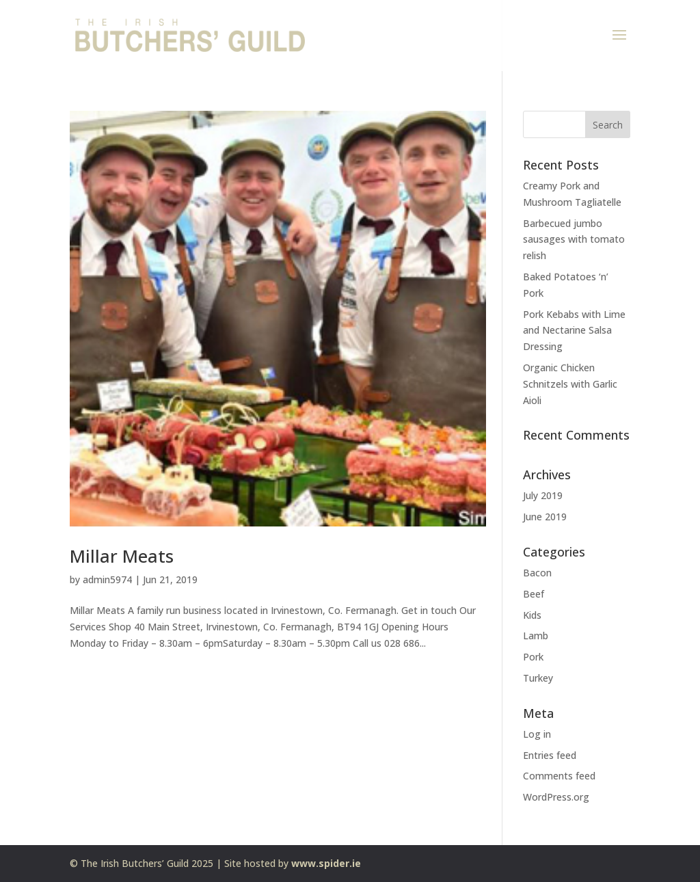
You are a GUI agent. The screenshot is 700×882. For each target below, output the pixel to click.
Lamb (535, 635)
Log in (537, 733)
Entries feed (549, 755)
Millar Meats (122, 556)
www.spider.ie (326, 863)
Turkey (538, 677)
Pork (533, 656)
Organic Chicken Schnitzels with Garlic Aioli (570, 384)
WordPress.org (556, 796)
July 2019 (543, 495)
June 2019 (545, 516)
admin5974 (107, 579)
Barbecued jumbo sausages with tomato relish (574, 240)
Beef (533, 593)
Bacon (537, 572)
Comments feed (559, 775)
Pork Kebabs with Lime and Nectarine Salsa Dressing (574, 330)
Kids (532, 615)
